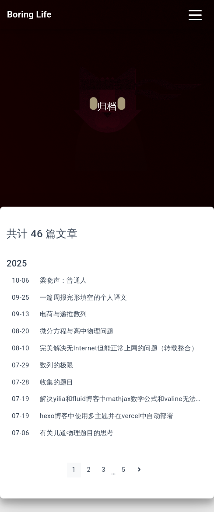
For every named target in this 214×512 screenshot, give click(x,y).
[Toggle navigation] (195, 14)
